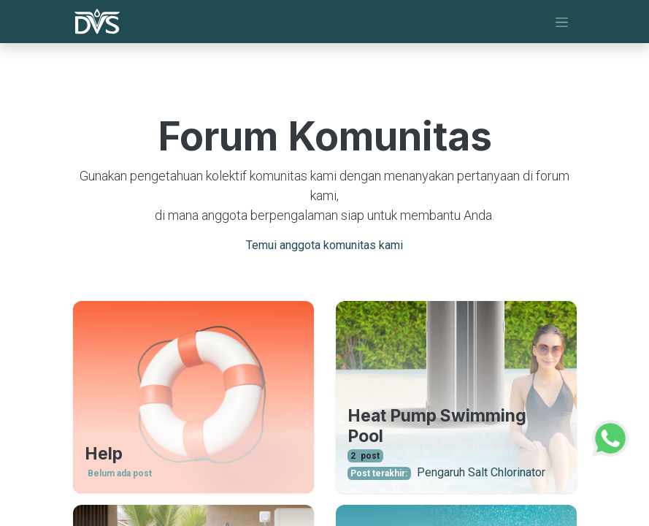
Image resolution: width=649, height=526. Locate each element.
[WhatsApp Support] (610, 436)
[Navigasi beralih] (562, 21)
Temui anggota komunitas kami (324, 245)
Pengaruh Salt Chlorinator (481, 472)
